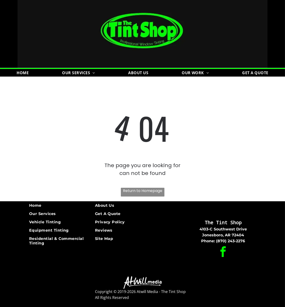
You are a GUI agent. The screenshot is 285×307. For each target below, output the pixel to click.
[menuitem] (22, 73)
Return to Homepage (142, 190)
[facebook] (223, 252)
